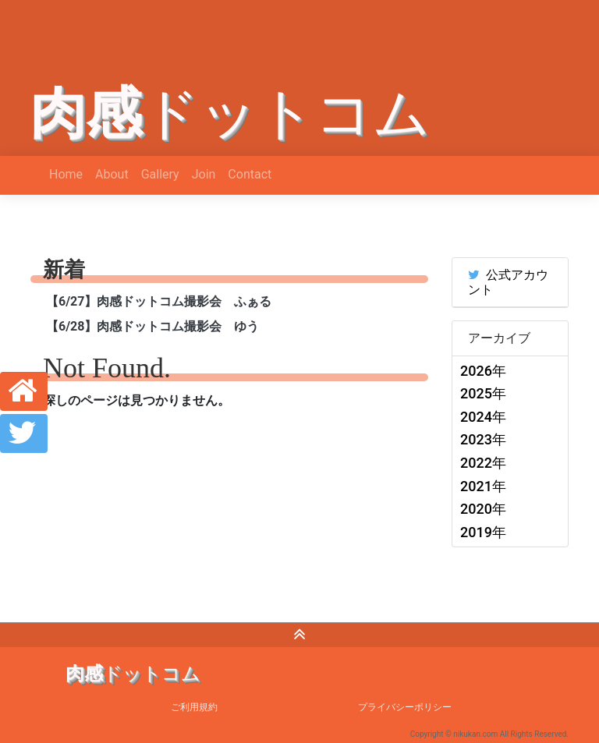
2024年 (483, 417)
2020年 (483, 509)
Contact (249, 174)
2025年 (483, 393)
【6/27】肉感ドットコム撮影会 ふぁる (158, 301)
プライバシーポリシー (405, 707)
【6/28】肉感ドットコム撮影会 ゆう (152, 326)
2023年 (483, 439)
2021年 (483, 486)
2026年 (483, 371)
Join (204, 174)
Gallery (160, 174)
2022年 (483, 463)
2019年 (483, 532)
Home (66, 174)
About (112, 174)
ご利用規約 (194, 707)
